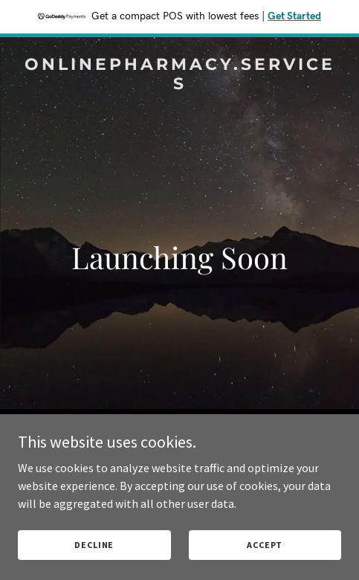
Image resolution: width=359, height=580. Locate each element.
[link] (179, 84)
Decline (94, 544)
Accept (264, 544)
